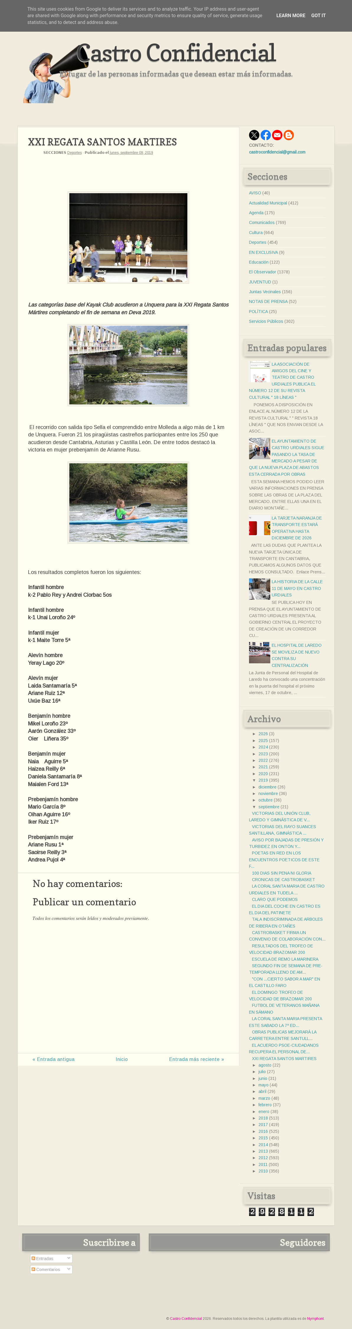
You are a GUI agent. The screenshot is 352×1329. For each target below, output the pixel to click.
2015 (263, 1138)
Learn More (290, 15)
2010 (263, 1171)
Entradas (42, 1258)
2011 (263, 1164)
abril (262, 1091)
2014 (263, 1144)
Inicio (122, 1059)
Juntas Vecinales (265, 291)
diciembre (267, 787)
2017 (263, 1124)
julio (262, 1071)
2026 (263, 733)
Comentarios (46, 1269)
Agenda (256, 212)
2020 (263, 773)
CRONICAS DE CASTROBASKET (283, 879)
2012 (263, 1157)
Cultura (256, 232)
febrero (265, 1104)
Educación (258, 262)
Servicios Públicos (266, 321)
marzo (264, 1098)
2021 (263, 767)
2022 (263, 760)
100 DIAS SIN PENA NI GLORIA (281, 873)
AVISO (255, 193)
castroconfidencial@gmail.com (277, 152)
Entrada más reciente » (196, 1059)
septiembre (268, 806)
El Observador (262, 272)
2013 (263, 1151)
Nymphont (315, 1319)
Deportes (74, 153)
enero (263, 1111)
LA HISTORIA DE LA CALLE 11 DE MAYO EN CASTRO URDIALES (297, 588)
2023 (263, 753)
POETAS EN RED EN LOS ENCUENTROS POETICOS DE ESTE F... (284, 860)
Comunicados (262, 222)
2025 (263, 740)
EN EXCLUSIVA (263, 252)
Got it (318, 15)
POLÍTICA (258, 311)
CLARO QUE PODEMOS (275, 899)
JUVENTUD (260, 282)
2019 (263, 780)
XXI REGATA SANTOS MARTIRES (284, 1058)
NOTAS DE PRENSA (268, 301)
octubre (265, 800)
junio (262, 1078)
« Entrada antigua (53, 1059)
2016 (263, 1131)
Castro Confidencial (176, 52)
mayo (263, 1085)
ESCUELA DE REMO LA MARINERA (285, 959)
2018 (263, 1118)
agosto (264, 1065)
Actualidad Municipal (268, 203)
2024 (263, 747)
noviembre (268, 793)
